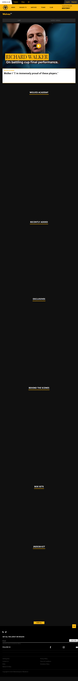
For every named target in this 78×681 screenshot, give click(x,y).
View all (40, 622)
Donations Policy (44, 664)
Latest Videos (55, 20)
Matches (34, 7)
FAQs (4, 664)
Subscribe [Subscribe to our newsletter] (74, 640)
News (13, 7)
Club (51, 7)
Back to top (74, 626)
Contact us (6, 661)
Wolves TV (23, 7)
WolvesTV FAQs (7, 666)
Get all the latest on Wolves (13, 637)
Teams (43, 7)
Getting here (6, 658)
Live (19, 20)
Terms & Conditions (45, 661)
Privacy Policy (44, 658)
